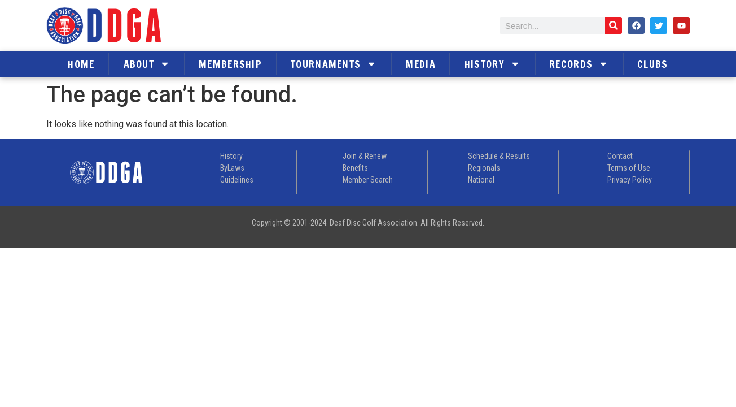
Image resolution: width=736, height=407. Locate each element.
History (492, 64)
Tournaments (333, 64)
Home (81, 64)
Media (420, 64)
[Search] (613, 25)
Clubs (652, 64)
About (147, 64)
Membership (230, 64)
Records (578, 64)
